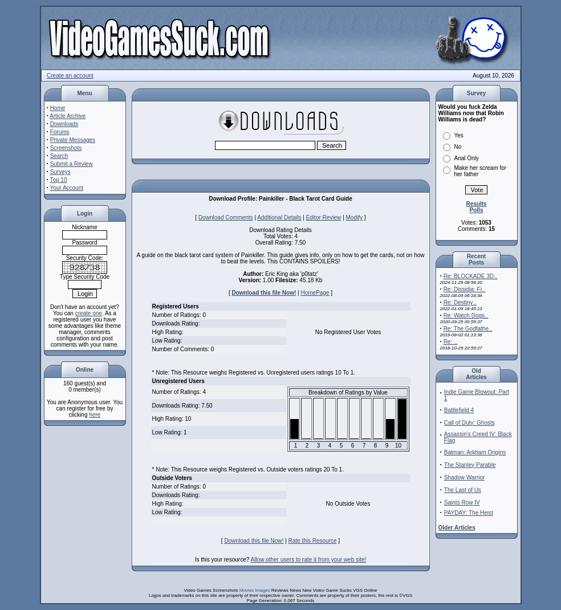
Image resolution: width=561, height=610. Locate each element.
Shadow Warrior (464, 477)
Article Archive (68, 116)
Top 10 (58, 180)
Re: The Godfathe (468, 329)
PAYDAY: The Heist (468, 513)
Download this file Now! (264, 293)
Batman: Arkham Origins (475, 452)
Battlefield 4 (459, 410)
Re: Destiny (460, 302)
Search (59, 156)
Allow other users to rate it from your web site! (308, 559)
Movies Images (254, 590)
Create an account (70, 75)
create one (88, 313)
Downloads (64, 124)
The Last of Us (462, 490)
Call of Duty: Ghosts (469, 423)
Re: (451, 342)
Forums (60, 132)
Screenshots (66, 148)
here (94, 415)
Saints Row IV (462, 502)
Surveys (60, 172)
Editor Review (324, 217)
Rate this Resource (312, 541)
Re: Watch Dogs (466, 315)
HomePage (314, 293)
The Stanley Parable (470, 465)
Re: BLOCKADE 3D (471, 276)
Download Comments (225, 217)
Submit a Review (71, 164)
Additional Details (279, 217)
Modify (354, 217)
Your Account (66, 188)
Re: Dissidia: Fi (465, 289)
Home (58, 108)
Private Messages (72, 140)
